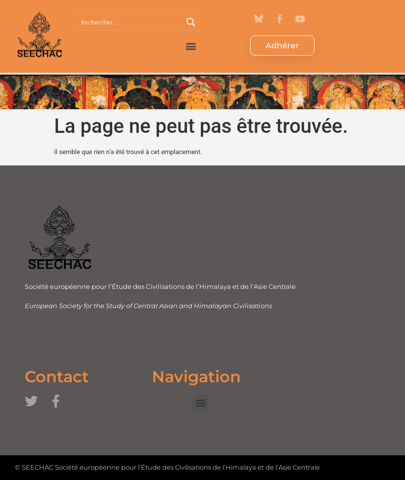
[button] (191, 39)
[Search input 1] (129, 15)
